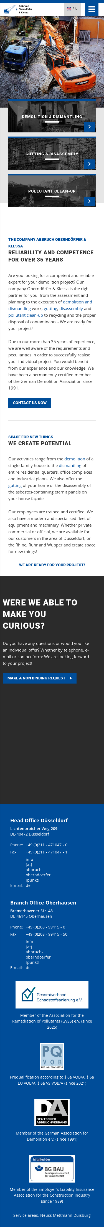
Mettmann (62, 1215)
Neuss (46, 1215)
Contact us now (30, 403)
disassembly (71, 308)
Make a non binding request (36, 678)
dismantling (70, 465)
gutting (50, 308)
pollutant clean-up (25, 315)
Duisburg (82, 1215)
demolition (74, 458)
